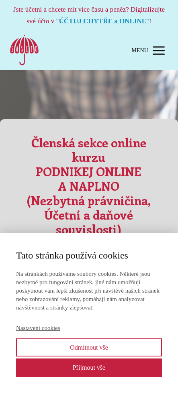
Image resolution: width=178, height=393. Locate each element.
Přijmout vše (89, 367)
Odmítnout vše (89, 347)
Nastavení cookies (38, 328)
